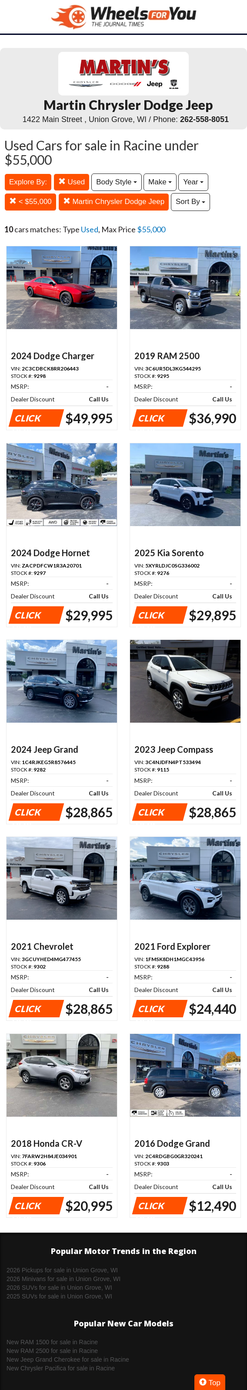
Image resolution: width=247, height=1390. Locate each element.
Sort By (190, 201)
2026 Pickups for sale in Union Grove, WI (62, 1270)
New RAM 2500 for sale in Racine (52, 1350)
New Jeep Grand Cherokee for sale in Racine (68, 1359)
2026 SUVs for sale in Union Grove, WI (59, 1287)
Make (160, 182)
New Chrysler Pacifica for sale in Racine (61, 1368)
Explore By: (28, 182)
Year (193, 182)
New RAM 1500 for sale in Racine (52, 1342)
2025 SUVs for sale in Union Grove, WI (59, 1296)
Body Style (116, 182)
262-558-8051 (204, 119)
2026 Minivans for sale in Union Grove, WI (63, 1278)
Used (71, 182)
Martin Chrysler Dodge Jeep (113, 201)
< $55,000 (30, 201)
